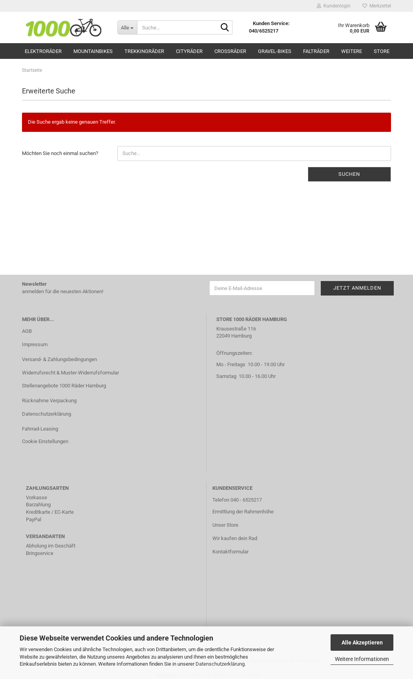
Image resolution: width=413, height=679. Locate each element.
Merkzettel (376, 6)
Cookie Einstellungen (45, 441)
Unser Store (225, 525)
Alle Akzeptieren (362, 642)
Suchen (349, 174)
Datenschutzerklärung (220, 664)
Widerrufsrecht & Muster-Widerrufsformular (70, 373)
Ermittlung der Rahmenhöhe (243, 512)
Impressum (35, 344)
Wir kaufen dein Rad (234, 538)
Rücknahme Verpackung (49, 400)
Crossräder (230, 51)
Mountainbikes (93, 51)
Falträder (316, 51)
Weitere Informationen (362, 659)
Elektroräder (43, 51)
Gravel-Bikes (274, 51)
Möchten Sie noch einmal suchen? (60, 153)
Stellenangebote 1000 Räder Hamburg (64, 386)
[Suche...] (127, 27)
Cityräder (189, 51)
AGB (27, 331)
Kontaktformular (230, 552)
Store (381, 51)
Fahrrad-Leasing (40, 429)
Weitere (351, 51)
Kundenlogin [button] (334, 6)
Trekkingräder (144, 51)
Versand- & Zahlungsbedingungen (59, 359)
